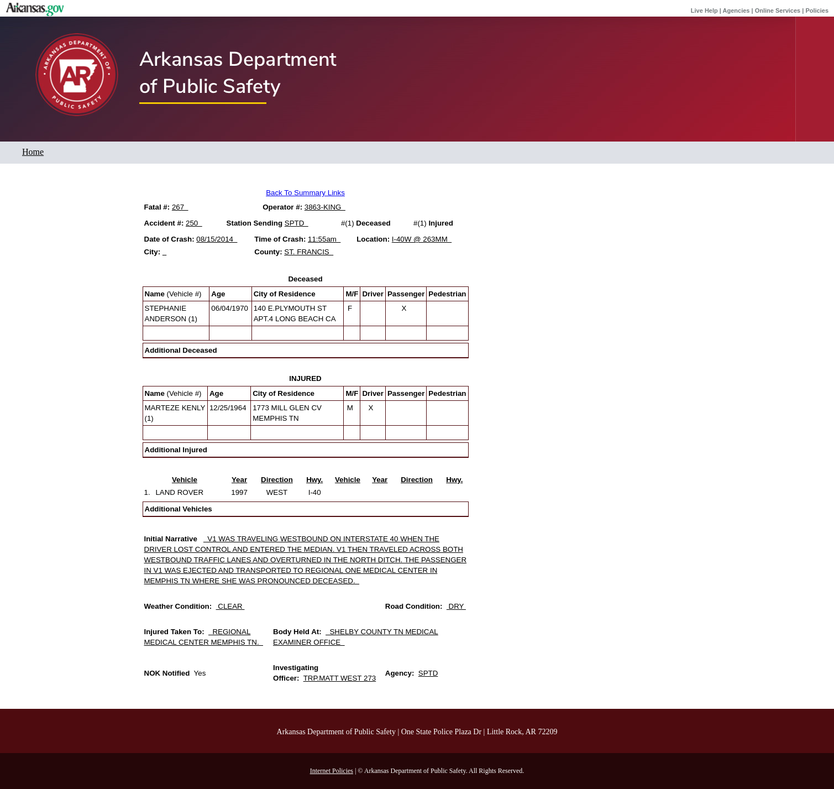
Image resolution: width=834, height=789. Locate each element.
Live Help (704, 10)
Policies (816, 10)
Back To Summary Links (305, 193)
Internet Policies (331, 771)
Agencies (736, 10)
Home (33, 151)
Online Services (778, 10)
